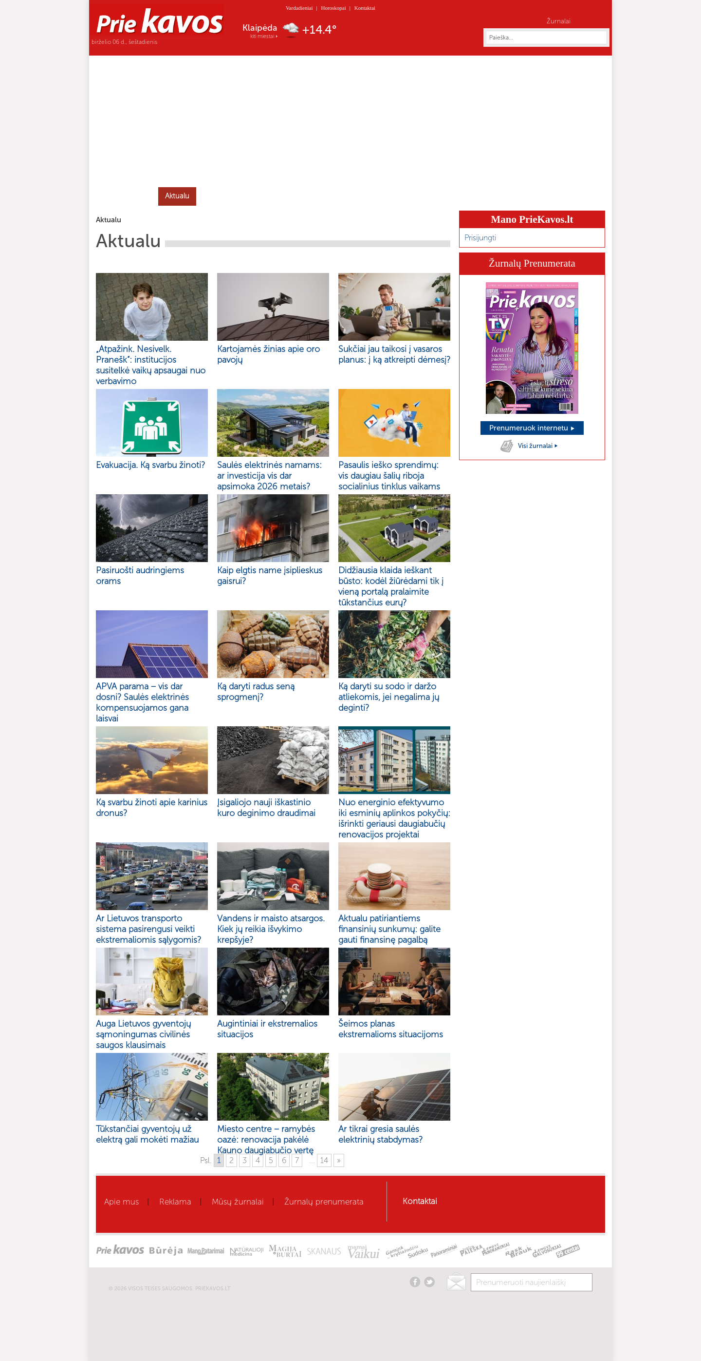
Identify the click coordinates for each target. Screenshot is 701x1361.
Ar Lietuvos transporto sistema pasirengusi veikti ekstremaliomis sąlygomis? (148, 929)
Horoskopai (333, 8)
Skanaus (456, 196)
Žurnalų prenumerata (324, 1201)
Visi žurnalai (538, 445)
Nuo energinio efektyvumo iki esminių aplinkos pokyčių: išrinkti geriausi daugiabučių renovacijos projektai (394, 818)
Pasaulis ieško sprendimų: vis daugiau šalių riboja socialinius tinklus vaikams (389, 476)
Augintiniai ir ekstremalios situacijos (267, 1029)
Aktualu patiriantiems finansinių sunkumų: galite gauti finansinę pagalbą (389, 929)
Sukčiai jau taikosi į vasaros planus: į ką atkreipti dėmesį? (394, 354)
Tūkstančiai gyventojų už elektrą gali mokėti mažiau (147, 1134)
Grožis (253, 196)
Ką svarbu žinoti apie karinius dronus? (151, 807)
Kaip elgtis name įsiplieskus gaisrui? (269, 575)
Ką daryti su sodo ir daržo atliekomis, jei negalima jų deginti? (388, 697)
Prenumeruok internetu (532, 428)
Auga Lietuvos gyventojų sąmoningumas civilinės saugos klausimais (143, 1034)
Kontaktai (364, 8)
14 (324, 1160)
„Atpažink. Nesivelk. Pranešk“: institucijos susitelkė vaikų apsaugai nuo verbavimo (150, 365)
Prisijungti (480, 237)
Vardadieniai (299, 8)
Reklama (175, 1201)
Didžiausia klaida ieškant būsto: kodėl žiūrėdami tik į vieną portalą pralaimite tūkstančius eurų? (390, 586)
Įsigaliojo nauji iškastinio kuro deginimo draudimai (266, 807)
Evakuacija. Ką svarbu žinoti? (150, 465)
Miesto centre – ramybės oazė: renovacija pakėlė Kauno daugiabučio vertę (266, 1140)
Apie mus (121, 1201)
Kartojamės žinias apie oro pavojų (268, 354)
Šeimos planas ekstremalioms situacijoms (390, 1029)
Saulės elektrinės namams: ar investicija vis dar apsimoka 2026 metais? (269, 476)
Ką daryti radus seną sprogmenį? (256, 691)
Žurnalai (559, 21)
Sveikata (216, 196)
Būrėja (418, 196)
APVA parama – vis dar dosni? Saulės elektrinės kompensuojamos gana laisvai (142, 702)
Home (127, 195)
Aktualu (177, 196)
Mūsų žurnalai (238, 1201)
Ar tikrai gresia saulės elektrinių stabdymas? (380, 1134)
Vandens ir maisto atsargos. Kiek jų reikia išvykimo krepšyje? (271, 929)
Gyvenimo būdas (305, 196)
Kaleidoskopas (506, 196)
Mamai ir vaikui (371, 196)
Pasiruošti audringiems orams (140, 575)
